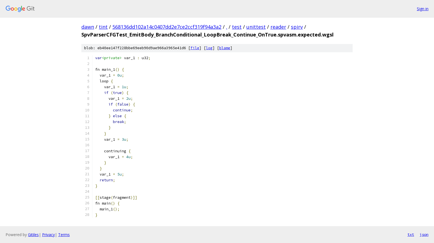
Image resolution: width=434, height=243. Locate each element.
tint (103, 26)
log (209, 48)
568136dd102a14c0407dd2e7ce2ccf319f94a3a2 (166, 26)
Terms (64, 234)
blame (224, 48)
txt (410, 234)
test (237, 26)
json (424, 234)
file (194, 48)
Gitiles (33, 234)
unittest (256, 26)
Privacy (48, 234)
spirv (297, 26)
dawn (87, 26)
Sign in (422, 8)
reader (278, 26)
